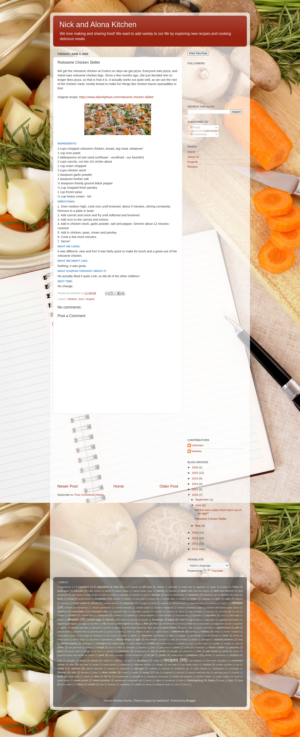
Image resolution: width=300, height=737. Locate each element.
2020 (195, 494)
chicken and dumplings (76, 607)
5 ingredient (82, 586)
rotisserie (125, 664)
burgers (182, 599)
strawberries (122, 676)
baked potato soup (142, 591)
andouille (172, 587)
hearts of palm (143, 631)
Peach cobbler (217, 647)
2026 (195, 467)
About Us (193, 156)
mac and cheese (179, 639)
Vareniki (111, 684)
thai (181, 680)
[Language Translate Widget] (208, 565)
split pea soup (221, 672)
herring (193, 631)
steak (60, 676)
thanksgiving (195, 680)
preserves (221, 655)
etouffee (95, 623)
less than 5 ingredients (101, 639)
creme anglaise (146, 615)
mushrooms (166, 643)
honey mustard (231, 631)
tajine (158, 680)
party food (164, 647)
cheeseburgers (197, 603)
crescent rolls (182, 615)
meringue (101, 643)
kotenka (196, 451)
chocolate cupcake (140, 611)
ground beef (63, 631)
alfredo (160, 587)
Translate (213, 570)
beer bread (91, 595)
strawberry (138, 676)
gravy (117, 627)
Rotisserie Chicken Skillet (210, 518)
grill (237, 627)
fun (230, 623)
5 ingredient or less (106, 586)
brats (60, 598)
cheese (164, 603)
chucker (158, 611)
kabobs (160, 635)
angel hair (187, 587)
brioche (116, 599)
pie (152, 651)
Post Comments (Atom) (89, 494)
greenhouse (223, 627)
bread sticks (85, 599)
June (198, 505)
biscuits (156, 594)
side (73, 672)
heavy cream (161, 631)
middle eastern (118, 643)
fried (181, 623)
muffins (151, 643)
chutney (170, 611)
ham (129, 631)
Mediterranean (69, 643)
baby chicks (94, 591)
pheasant (124, 651)
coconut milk (225, 611)
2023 (195, 483)
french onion (169, 623)
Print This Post (198, 53)
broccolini (140, 599)
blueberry (194, 594)
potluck (208, 655)
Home (118, 486)
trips (230, 680)
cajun (217, 598)
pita (199, 651)
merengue (87, 643)
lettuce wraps (123, 639)
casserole (128, 603)
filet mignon (123, 623)
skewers (85, 672)
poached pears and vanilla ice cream (75, 655)
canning (65, 603)
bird (145, 595)
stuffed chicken (203, 676)
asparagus (63, 590)
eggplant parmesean (229, 619)
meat (240, 639)
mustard (180, 643)
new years (203, 643)
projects (234, 655)
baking (160, 590)
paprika (142, 647)
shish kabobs (201, 668)
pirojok (174, 651)
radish (106, 660)
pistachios (188, 651)
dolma (123, 619)
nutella (227, 643)
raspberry (142, 660)
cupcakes (210, 615)
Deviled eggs (94, 619)
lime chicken (151, 639)
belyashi (124, 595)
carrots (94, 603)
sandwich (124, 668)
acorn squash (131, 587)
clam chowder (195, 611)
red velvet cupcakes (216, 660)
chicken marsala (123, 607)
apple (213, 587)
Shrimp (61, 672)
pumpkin (71, 660)
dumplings (157, 619)
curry (222, 615)
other (119, 647)
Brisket (128, 599)
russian (207, 664)
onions (88, 647)
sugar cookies (223, 676)
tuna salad (66, 684)
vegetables (125, 684)
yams (185, 684)
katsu (171, 635)
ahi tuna (147, 586)
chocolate (78, 611)
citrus (181, 611)
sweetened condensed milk (128, 680)
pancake (130, 647)
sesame (166, 668)
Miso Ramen (136, 643)
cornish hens (87, 615)
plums (236, 651)
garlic (64, 627)
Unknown (197, 445)
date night (234, 615)
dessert (73, 619)
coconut (211, 611)
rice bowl (83, 664)
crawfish (131, 615)
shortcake (234, 668)
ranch (130, 660)
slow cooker (109, 672)
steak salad (74, 676)
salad (60, 668)
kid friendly (195, 635)
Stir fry (107, 676)
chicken (72, 299)
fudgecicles (219, 623)
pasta (177, 647)
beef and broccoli (224, 590)
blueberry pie (210, 595)
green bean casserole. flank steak (142, 627)
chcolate (143, 603)
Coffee (60, 615)
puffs (59, 660)
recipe (156, 660)
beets (113, 595)
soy (157, 672)
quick (83, 660)
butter (194, 598)
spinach (180, 672)
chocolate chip (119, 611)
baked (108, 591)
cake (227, 598)
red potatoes (195, 660)
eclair (182, 619)
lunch (164, 639)
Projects (193, 161)
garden (239, 623)
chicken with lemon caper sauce (222, 607)
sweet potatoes (101, 680)
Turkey (79, 684)
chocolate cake (99, 611)
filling (137, 623)
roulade (159, 664)
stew (96, 676)
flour (155, 623)
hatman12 (162, 700)
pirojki (162, 651)
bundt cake (169, 599)
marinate (205, 639)
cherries (213, 603)
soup (146, 672)
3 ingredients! (64, 587)
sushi (236, 676)
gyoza (110, 631)
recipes (90, 299)
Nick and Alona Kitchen (97, 24)
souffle (135, 672)
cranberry (118, 615)
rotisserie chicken (142, 664)
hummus (97, 635)
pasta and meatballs (194, 647)
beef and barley (201, 591)
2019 (195, 532)
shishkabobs (218, 668)
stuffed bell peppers (182, 676)
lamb (225, 635)
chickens (62, 611)
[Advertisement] (117, 449)
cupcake (197, 615)
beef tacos (76, 595)
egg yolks (210, 619)
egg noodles (195, 619)
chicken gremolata (101, 607)
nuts (237, 643)
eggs (84, 623)
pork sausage (116, 655)
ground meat (80, 631)
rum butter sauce (190, 664)
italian (134, 635)
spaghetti (167, 672)
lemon (236, 635)
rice (71, 664)
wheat (148, 684)
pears (60, 651)
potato (162, 655)
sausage (139, 668)
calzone (239, 599)
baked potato (122, 591)
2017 (195, 543)
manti (194, 639)
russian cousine (224, 664)
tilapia (211, 680)
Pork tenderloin (134, 655)
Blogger (191, 700)
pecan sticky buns (93, 651)
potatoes (192, 655)
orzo (81, 299)
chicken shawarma (163, 607)
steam (87, 676)
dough (145, 619)
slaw (95, 672)
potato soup (177, 655)
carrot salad (79, 603)
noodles (216, 643)
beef (183, 590)
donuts (134, 619)
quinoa (94, 660)
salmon (75, 668)
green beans (169, 627)
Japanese (146, 635)
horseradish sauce (66, 635)
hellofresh (178, 631)
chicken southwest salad (189, 607)
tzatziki (91, 684)
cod (237, 611)
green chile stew (204, 627)
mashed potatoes (223, 639)
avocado (79, 590)
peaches (234, 647)
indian (124, 635)
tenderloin (170, 680)
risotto (96, 664)
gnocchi (96, 627)
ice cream (111, 635)
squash (235, 672)
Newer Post (67, 486)
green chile (186, 627)
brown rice (154, 599)
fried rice (192, 623)
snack (125, 672)
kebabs (182, 635)
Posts (195, 127)
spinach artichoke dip (199, 672)
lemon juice (63, 639)
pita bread (212, 651)
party (152, 647)
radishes (118, 660)
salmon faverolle (94, 668)
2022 (195, 489)
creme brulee (164, 615)
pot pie (150, 655)
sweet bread (63, 680)
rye (237, 664)
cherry (224, 603)
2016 (195, 549)
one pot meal (74, 647)
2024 (195, 478)
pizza (225, 651)
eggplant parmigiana (67, 623)
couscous (103, 615)
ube (102, 684)
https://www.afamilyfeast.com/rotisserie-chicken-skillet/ (116, 97)
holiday (205, 631)
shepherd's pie (181, 668)
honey (217, 631)
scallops (153, 668)
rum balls (172, 664)
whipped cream (163, 684)
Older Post (169, 486)
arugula (224, 587)
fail (104, 623)
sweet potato (81, 680)
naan (190, 643)
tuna (240, 680)
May (198, 525)
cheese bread (179, 603)
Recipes (193, 166)
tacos (149, 680)
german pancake (79, 627)
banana (172, 591)
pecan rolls (74, 651)
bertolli (136, 595)
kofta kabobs (211, 635)
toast (221, 680)
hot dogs (84, 635)
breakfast (100, 598)
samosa (111, 668)
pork (101, 655)
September (202, 499)
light (138, 639)
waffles (137, 684)
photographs (140, 651)
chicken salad (143, 607)
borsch (225, 594)
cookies (72, 615)
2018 (195, 538)
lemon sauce (79, 639)
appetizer (201, 587)
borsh (236, 595)
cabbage (206, 599)
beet (104, 595)
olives (60, 647)
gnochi (107, 627)
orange (100, 647)
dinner (110, 619)
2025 (195, 472)
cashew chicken (111, 603)
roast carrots (109, 664)
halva (120, 631)
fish (146, 623)
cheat (153, 603)
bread (71, 598)
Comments (198, 134)
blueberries (178, 595)
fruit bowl (204, 623)
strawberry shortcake (157, 676)
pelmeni (110, 651)
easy (171, 619)
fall (111, 623)
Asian (235, 586)
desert (60, 619)
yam (177, 684)
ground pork (97, 631)
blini (167, 595)
